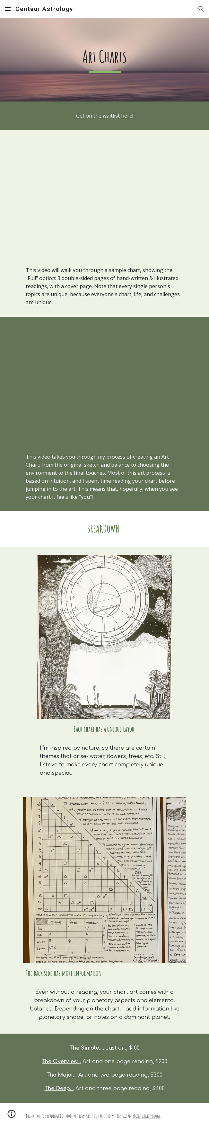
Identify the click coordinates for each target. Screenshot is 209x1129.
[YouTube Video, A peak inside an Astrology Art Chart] (104, 193)
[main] (104, 60)
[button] (7, 9)
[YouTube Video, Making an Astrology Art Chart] (104, 379)
